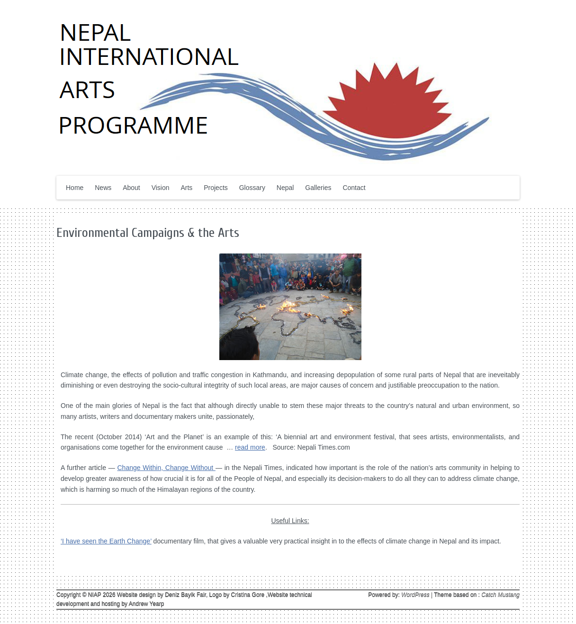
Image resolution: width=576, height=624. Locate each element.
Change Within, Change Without (166, 467)
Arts (186, 187)
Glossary (252, 187)
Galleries (318, 187)
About (131, 187)
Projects (216, 187)
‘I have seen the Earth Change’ (106, 541)
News (103, 187)
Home (74, 187)
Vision (161, 187)
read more (250, 447)
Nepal (285, 187)
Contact (353, 187)
